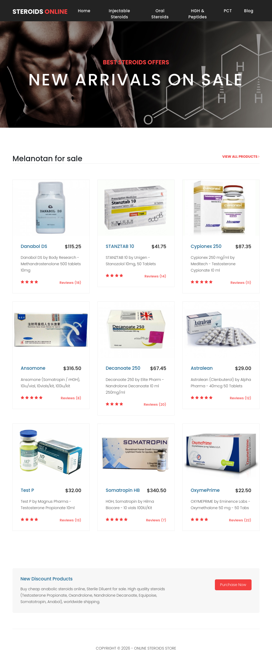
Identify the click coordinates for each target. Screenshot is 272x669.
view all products (241, 156)
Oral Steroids (160, 14)
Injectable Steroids (119, 14)
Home (84, 11)
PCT (228, 11)
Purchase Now (233, 584)
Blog (248, 11)
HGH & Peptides (197, 14)
